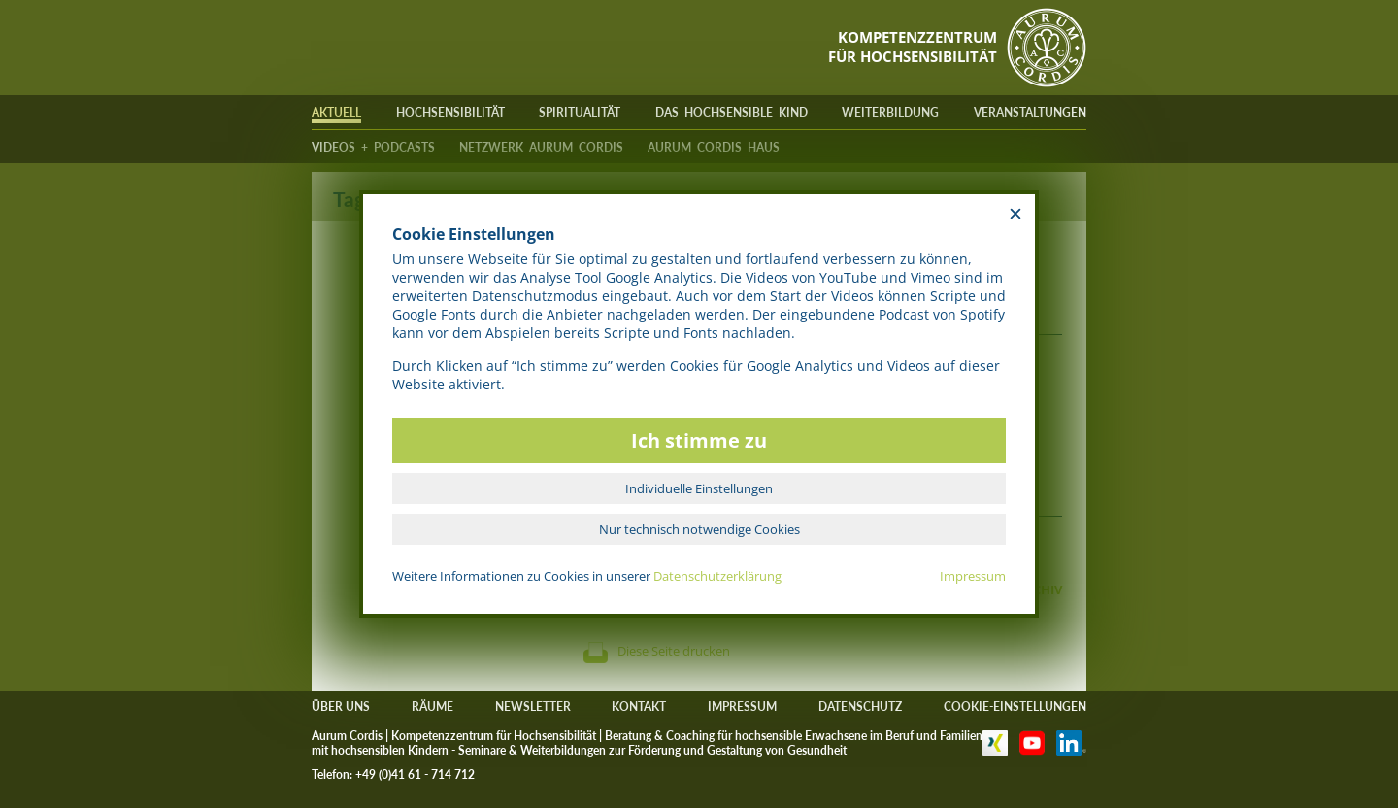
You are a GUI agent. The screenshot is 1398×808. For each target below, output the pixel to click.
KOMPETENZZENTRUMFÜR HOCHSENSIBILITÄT (912, 46)
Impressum (973, 576)
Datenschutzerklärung (717, 576)
